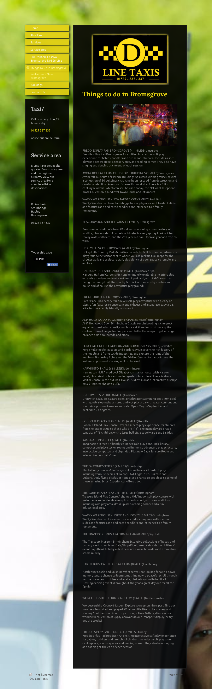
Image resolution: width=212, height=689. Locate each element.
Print (35, 674)
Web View (176, 674)
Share (52, 264)
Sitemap (47, 674)
